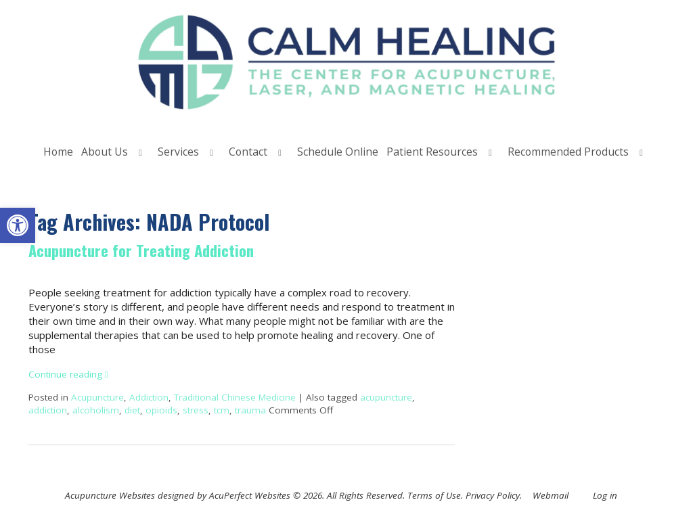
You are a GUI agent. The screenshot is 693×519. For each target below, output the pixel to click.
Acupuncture (97, 397)
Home (58, 151)
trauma (250, 410)
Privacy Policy (493, 495)
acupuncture (386, 397)
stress (195, 410)
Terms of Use (434, 495)
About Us (104, 151)
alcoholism (95, 410)
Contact (248, 151)
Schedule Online (337, 151)
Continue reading (68, 374)
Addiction (149, 397)
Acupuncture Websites (110, 495)
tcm (221, 410)
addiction (47, 410)
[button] (17, 225)
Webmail (550, 495)
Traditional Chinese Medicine (235, 397)
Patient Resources (432, 151)
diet (132, 410)
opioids (161, 410)
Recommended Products (568, 151)
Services (178, 151)
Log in (605, 495)
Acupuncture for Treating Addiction (141, 250)
